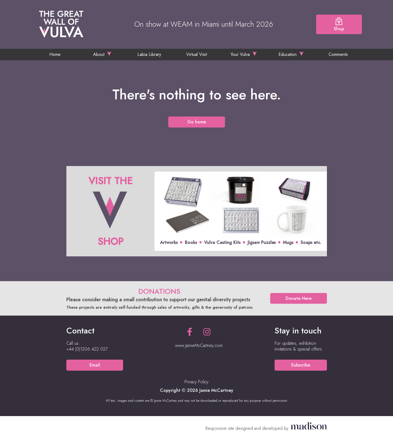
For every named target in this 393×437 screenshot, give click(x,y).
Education (287, 54)
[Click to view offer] (196, 211)
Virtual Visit (196, 54)
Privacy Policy (196, 382)
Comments (338, 54)
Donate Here (298, 298)
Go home (196, 122)
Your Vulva (240, 54)
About (98, 54)
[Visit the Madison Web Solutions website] (266, 428)
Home (55, 54)
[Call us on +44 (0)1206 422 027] (87, 349)
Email (95, 365)
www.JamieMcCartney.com (199, 345)
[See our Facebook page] (189, 332)
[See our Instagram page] (206, 332)
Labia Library (149, 54)
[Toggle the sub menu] (109, 53)
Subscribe (300, 365)
